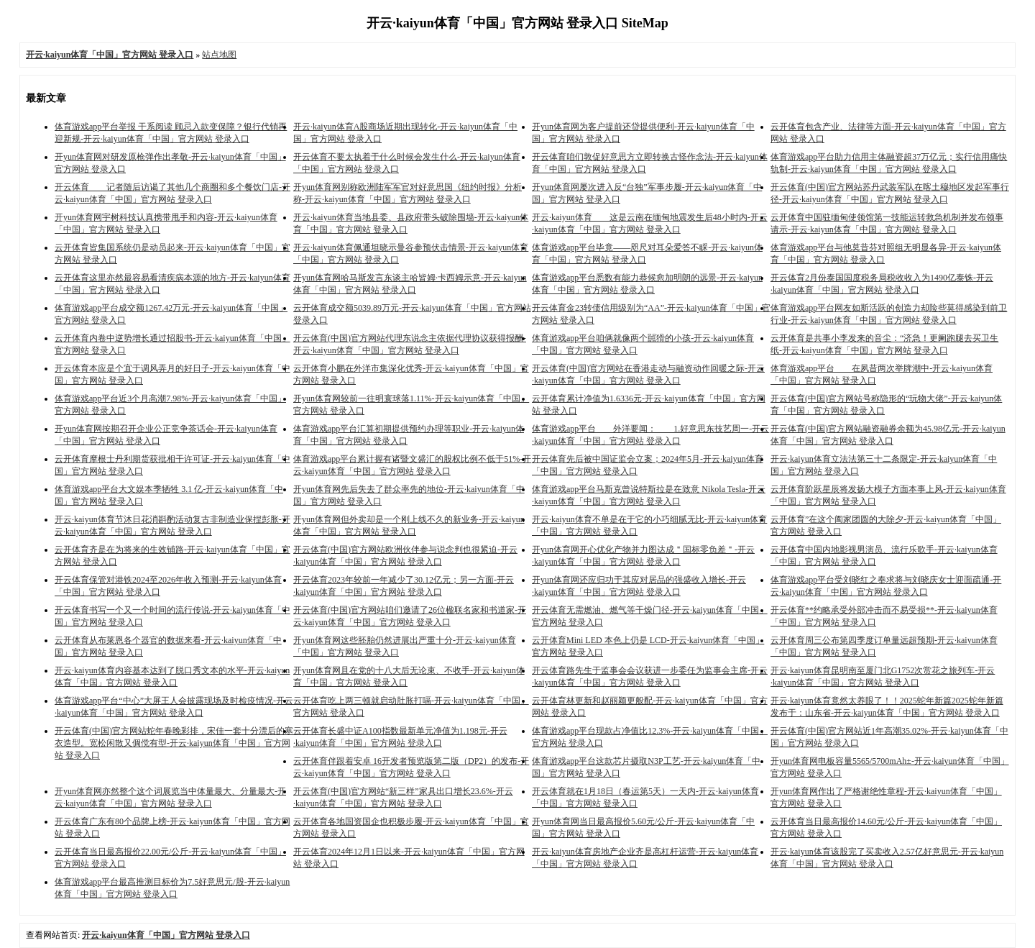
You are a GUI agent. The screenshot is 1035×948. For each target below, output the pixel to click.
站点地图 (219, 55)
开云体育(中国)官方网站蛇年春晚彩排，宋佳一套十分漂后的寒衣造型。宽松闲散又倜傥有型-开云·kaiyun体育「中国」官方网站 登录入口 (174, 743)
